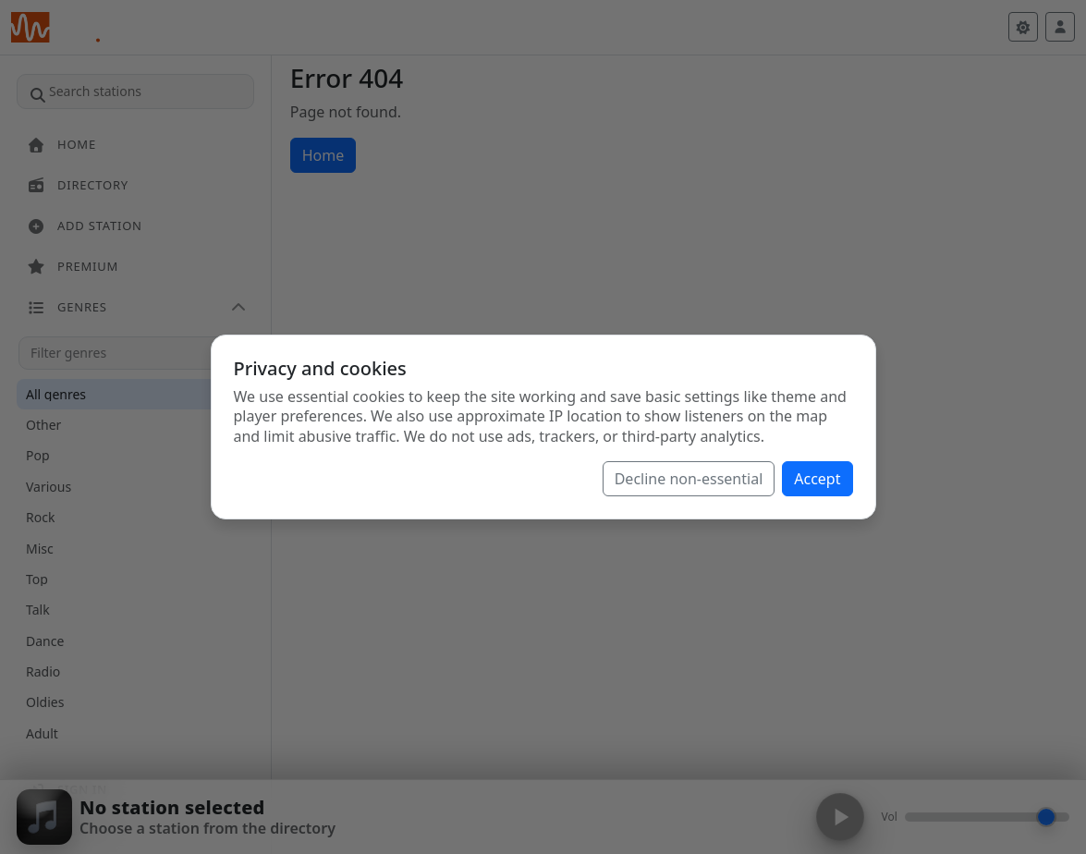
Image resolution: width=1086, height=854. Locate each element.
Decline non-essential (689, 479)
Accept (817, 479)
